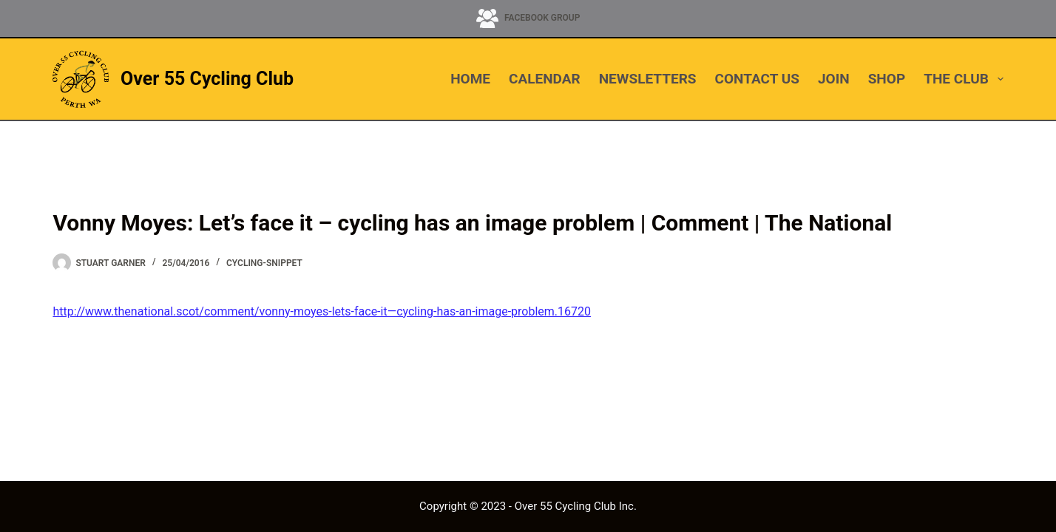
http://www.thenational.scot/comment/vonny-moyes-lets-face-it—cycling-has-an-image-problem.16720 (322, 311)
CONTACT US (757, 78)
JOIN (834, 78)
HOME (470, 78)
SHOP (886, 78)
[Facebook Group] (528, 18)
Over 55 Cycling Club (207, 78)
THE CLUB (963, 79)
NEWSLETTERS (648, 78)
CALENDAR (545, 78)
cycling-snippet (264, 263)
